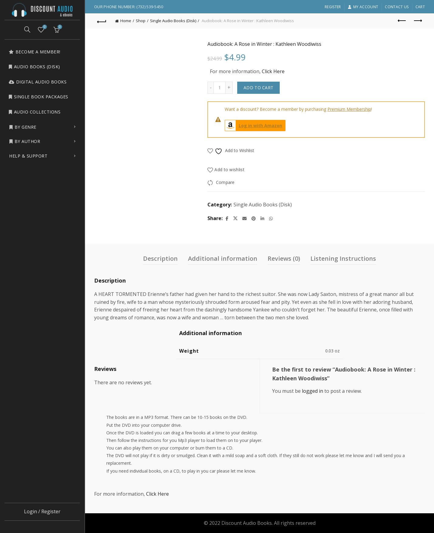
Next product (417, 20)
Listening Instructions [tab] (343, 258)
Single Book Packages (38, 97)
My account (363, 6)
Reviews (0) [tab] (284, 258)
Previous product (402, 20)
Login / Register (42, 511)
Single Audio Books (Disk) (173, 20)
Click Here (273, 71)
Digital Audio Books (38, 82)
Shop (140, 20)
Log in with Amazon (253, 125)
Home (125, 20)
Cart (420, 6)
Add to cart (258, 87)
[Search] (27, 29)
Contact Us (396, 6)
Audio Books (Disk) (34, 67)
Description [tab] (160, 258)
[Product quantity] (220, 88)
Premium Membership (349, 109)
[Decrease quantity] (210, 88)
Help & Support (28, 156)
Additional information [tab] (222, 258)
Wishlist (44, 27)
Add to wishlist (229, 169)
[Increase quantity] (229, 88)
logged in (312, 391)
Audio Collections (34, 112)
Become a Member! (34, 52)
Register (333, 6)
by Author (24, 141)
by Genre (22, 127)
